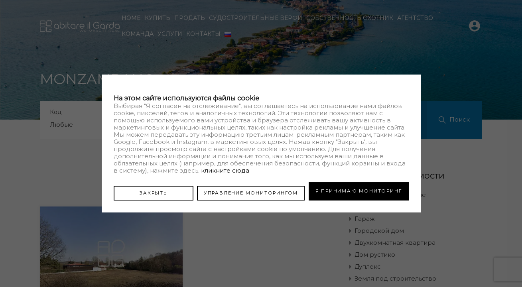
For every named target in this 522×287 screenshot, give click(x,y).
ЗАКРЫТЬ (153, 191)
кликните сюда (225, 172)
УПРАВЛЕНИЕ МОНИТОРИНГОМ (251, 191)
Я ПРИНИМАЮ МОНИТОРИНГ (358, 191)
